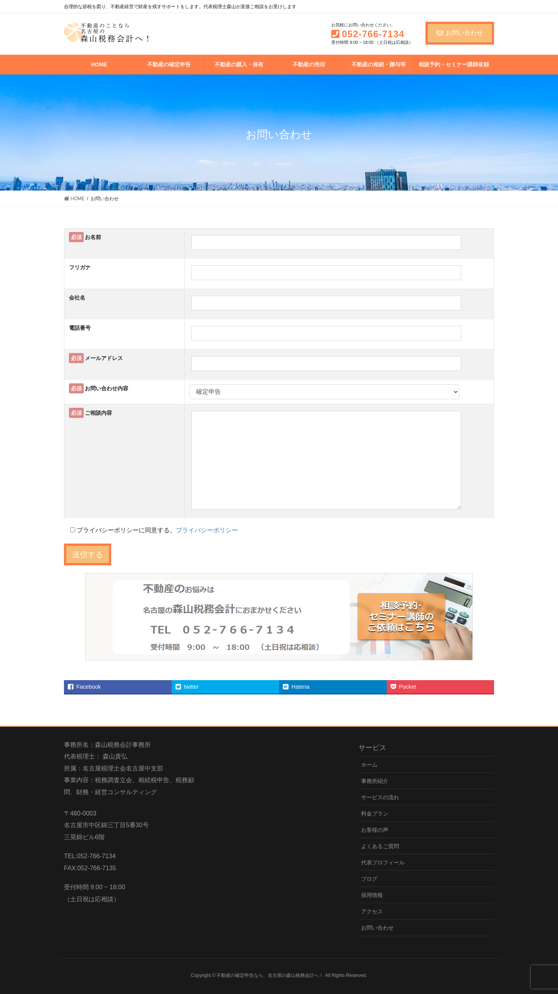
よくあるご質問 (380, 846)
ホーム (369, 765)
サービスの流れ (380, 797)
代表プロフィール (383, 862)
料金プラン (374, 813)
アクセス (372, 911)
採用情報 (372, 895)
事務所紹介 (374, 781)
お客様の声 (374, 830)
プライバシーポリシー (207, 530)
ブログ (369, 879)
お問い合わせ (460, 32)
